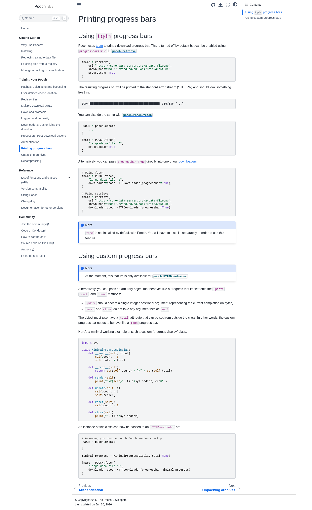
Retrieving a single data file (38, 57)
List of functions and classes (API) (39, 180)
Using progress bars (263, 13)
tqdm (99, 45)
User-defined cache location (39, 93)
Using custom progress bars (263, 17)
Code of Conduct (32, 230)
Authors (26, 249)
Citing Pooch (29, 195)
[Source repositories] (213, 5)
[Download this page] (220, 5)
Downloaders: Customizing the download (40, 127)
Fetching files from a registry (39, 63)
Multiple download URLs (36, 105)
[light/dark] (235, 4)
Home (25, 28)
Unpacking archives (33, 154)
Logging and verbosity (35, 118)
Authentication (30, 142)
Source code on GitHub (36, 243)
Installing (26, 51)
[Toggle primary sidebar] (79, 5)
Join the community (33, 224)
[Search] (44, 18)
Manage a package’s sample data (42, 70)
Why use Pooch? (32, 45)
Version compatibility (34, 188)
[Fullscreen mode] (227, 5)
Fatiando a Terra (31, 255)
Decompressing (31, 161)
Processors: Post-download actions (43, 135)
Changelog (28, 201)
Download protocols (33, 112)
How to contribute (32, 236)
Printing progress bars (36, 148)
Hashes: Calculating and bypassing (43, 86)
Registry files (29, 99)
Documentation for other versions (42, 207)
